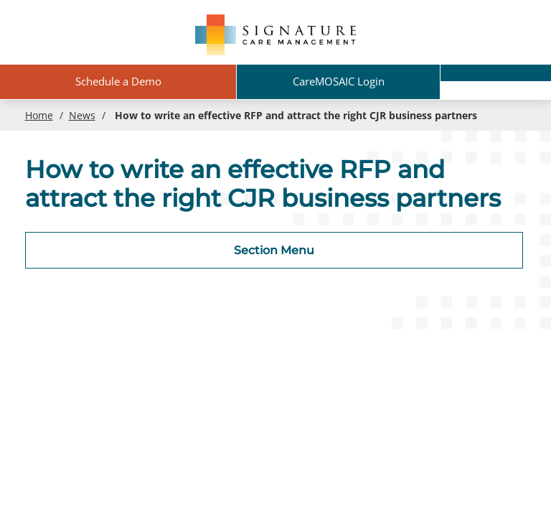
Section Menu (274, 250)
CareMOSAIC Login (339, 81)
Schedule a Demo (118, 81)
